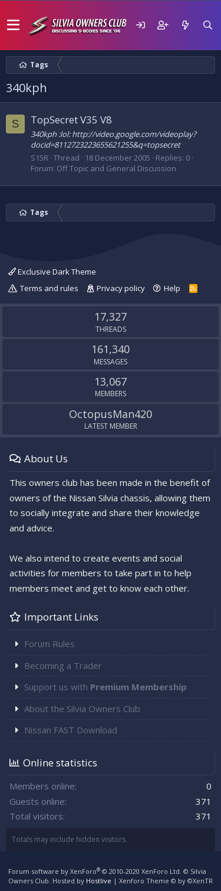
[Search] (207, 25)
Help (172, 288)
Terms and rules (49, 288)
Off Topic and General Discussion (116, 168)
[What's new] (185, 25)
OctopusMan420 (110, 414)
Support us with (105, 687)
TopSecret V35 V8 (71, 119)
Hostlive (98, 880)
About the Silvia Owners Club (82, 708)
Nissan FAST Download (70, 730)
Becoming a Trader (63, 665)
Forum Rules (49, 644)
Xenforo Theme (166, 880)
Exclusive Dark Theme (52, 271)
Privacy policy (121, 288)
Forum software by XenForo (95, 871)
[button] (13, 25)
